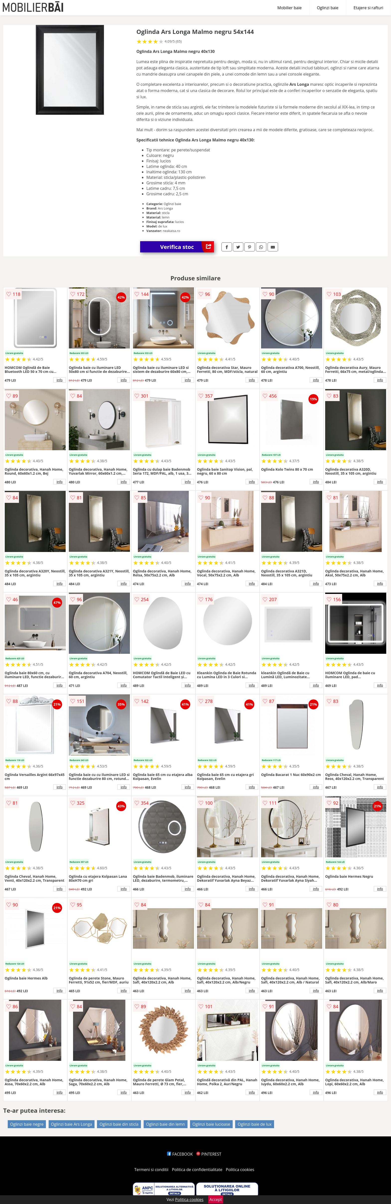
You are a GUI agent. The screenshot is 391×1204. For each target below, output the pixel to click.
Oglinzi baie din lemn (165, 1124)
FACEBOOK (180, 1154)
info (60, 380)
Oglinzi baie (327, 7)
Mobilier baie (289, 7)
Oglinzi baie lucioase (211, 1124)
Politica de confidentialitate (197, 1169)
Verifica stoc (187, 246)
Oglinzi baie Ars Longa (71, 1124)
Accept (215, 1199)
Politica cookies (240, 1169)
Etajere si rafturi (368, 7)
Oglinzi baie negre (27, 1124)
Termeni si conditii (151, 1169)
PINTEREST (208, 1154)
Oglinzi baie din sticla (118, 1124)
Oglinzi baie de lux (255, 1124)
